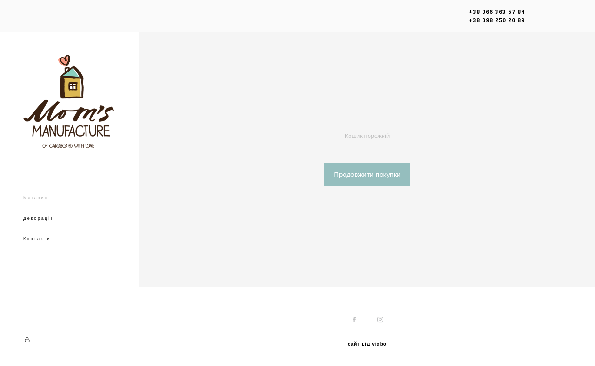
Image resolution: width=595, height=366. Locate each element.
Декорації (38, 218)
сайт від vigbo (367, 344)
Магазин (35, 198)
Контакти (37, 238)
